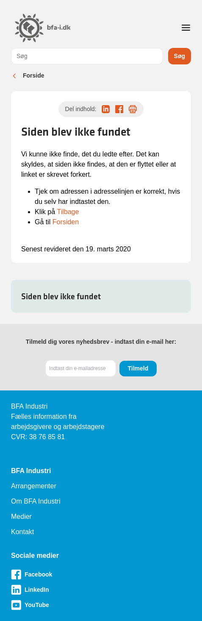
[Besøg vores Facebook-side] (101, 574)
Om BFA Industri (35, 501)
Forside (33, 75)
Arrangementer (33, 486)
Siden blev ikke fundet (61, 296)
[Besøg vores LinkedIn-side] (101, 590)
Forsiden (66, 222)
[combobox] (87, 56)
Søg (179, 56)
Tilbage (68, 211)
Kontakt (22, 531)
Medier (21, 516)
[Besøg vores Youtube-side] (101, 605)
